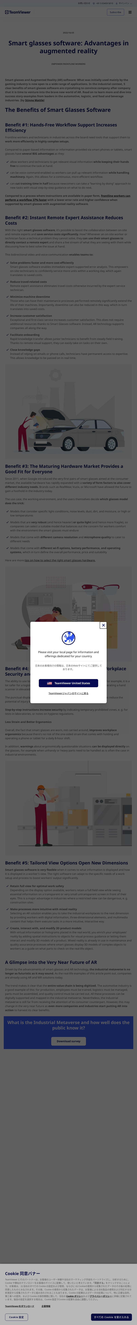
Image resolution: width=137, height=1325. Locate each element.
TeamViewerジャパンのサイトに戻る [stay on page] (69, 693)
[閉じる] (103, 625)
